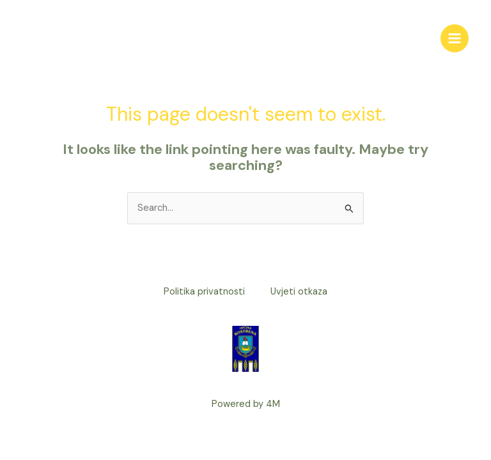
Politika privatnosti (204, 292)
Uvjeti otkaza (298, 292)
